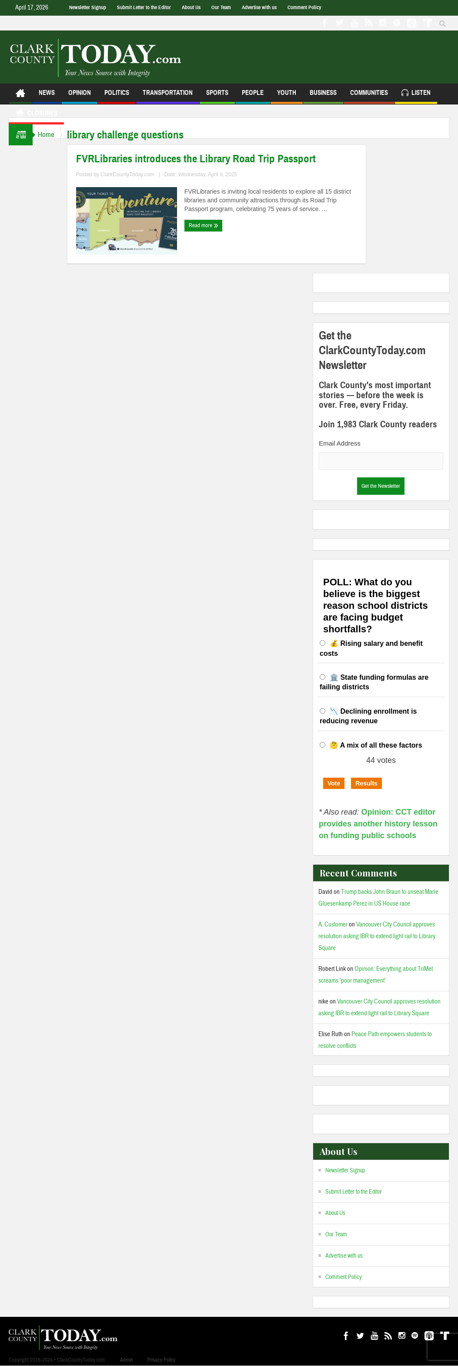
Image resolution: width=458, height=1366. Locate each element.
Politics (117, 96)
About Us (191, 7)
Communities (369, 96)
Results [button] (366, 783)
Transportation (167, 96)
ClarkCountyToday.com (134, 174)
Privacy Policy (161, 1359)
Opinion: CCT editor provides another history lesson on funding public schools (378, 824)
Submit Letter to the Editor (144, 7)
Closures (36, 114)
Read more (210, 225)
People (252, 96)
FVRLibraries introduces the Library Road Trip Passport (202, 158)
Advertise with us (259, 7)
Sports (217, 96)
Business (323, 96)
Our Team (221, 7)
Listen (416, 94)
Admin (126, 1359)
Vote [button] (334, 783)
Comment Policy (304, 7)
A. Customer (333, 924)
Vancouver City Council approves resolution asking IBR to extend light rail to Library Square (376, 936)
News (46, 96)
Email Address (340, 443)
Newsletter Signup (87, 7)
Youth (287, 96)
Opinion (79, 96)
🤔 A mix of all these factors (376, 745)
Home (49, 134)
